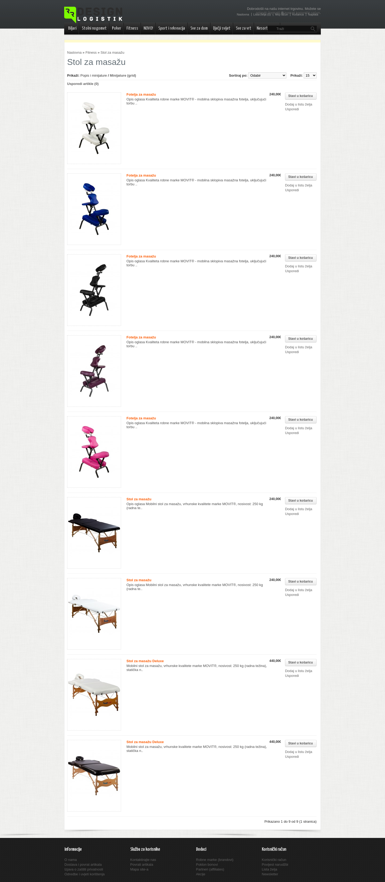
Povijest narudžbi (275, 865)
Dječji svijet (221, 28)
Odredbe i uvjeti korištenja (84, 874)
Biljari (72, 28)
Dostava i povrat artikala (83, 865)
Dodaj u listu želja (298, 104)
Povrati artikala (141, 865)
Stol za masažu (112, 52)
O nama (70, 860)
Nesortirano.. (267, 28)
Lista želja (269, 869)
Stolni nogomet (94, 28)
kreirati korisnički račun (302, 13)
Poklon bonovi (207, 865)
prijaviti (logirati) (268, 13)
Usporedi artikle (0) (83, 84)
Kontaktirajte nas (143, 860)
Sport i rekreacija (171, 28)
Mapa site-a (139, 869)
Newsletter (270, 874)
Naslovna (74, 52)
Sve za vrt (243, 28)
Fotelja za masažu (141, 94)
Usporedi (292, 109)
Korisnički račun (274, 860)
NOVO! (148, 28)
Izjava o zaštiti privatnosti (83, 869)
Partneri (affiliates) (210, 869)
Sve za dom (199, 28)
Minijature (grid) (123, 75)
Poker (116, 28)
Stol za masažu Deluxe (145, 661)
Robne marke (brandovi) (214, 860)
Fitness (132, 28)
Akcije (200, 874)
